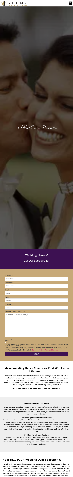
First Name (9, 275)
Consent (8, 340)
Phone (7, 297)
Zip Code (8, 304)
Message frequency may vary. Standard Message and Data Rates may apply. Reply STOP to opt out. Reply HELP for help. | (36, 349)
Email (7, 290)
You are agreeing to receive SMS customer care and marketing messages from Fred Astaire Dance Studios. (36, 345)
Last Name (9, 283)
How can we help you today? (15, 311)
